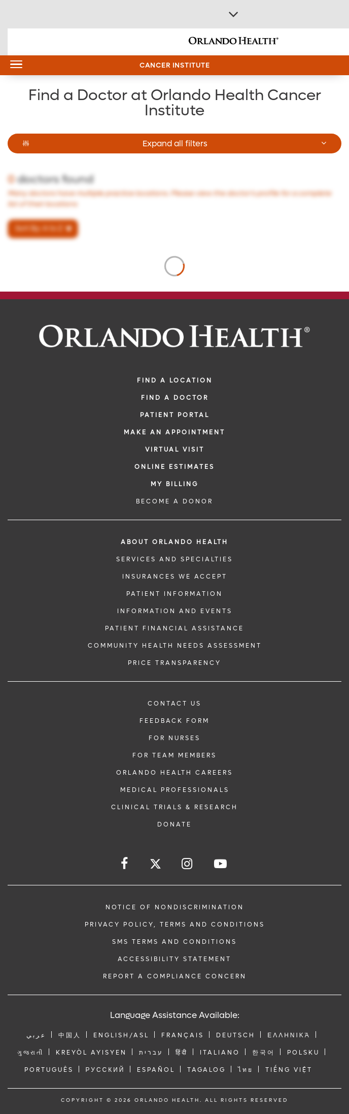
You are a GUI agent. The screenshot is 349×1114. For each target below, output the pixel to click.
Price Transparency (174, 663)
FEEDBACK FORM (174, 721)
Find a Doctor (174, 398)
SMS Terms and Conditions (174, 942)
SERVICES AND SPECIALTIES (174, 559)
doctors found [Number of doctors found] (50, 179)
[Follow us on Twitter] (155, 865)
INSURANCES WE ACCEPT (174, 576)
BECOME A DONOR (174, 501)
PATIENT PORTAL (175, 415)
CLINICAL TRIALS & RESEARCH (174, 807)
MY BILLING (174, 484)
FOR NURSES (174, 738)
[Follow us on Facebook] (125, 863)
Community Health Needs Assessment (175, 646)
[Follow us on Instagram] (188, 863)
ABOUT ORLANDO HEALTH (174, 542)
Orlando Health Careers (174, 773)
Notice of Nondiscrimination (175, 907)
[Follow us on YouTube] (221, 863)
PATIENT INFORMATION (174, 594)
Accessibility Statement (174, 959)
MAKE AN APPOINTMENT (174, 432)
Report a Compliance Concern (175, 976)
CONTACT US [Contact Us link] (174, 703)
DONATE (174, 824)
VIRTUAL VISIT (174, 449)
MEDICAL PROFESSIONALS (174, 790)
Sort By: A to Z (39, 228)
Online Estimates (174, 467)
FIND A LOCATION (175, 380)
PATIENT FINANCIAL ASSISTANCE (174, 628)
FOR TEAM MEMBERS (174, 755)
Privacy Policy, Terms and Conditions (175, 924)
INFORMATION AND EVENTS (174, 611)
